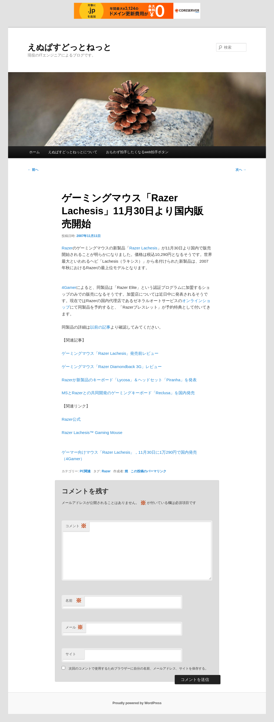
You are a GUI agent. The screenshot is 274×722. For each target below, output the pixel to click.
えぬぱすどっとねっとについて (72, 152)
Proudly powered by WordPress (137, 703)
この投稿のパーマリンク (148, 471)
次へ (241, 170)
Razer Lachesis (143, 248)
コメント (76, 526)
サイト (70, 654)
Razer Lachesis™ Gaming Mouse (92, 432)
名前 (73, 601)
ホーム (34, 152)
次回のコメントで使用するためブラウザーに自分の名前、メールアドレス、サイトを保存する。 (138, 668)
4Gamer (69, 287)
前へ (33, 170)
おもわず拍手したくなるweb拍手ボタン (137, 152)
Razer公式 (71, 419)
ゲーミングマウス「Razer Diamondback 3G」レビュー (112, 366)
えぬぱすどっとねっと (69, 47)
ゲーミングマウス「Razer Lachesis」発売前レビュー (110, 353)
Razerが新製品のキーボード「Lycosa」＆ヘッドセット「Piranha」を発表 (129, 379)
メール (74, 627)
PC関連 (85, 471)
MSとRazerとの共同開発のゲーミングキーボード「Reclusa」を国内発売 (128, 392)
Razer (67, 248)
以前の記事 (100, 327)
